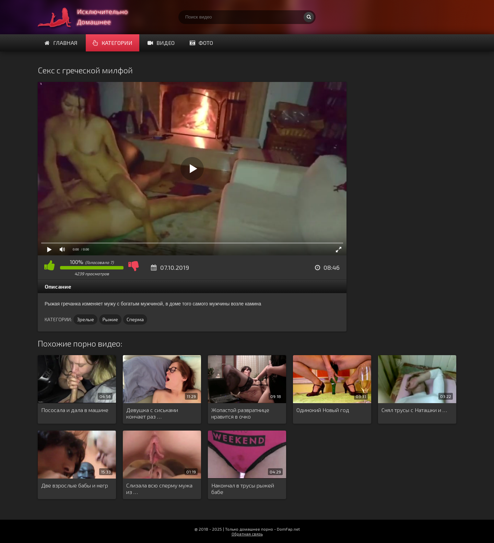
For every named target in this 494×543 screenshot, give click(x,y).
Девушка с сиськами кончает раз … (152, 413)
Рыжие (110, 319)
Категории (112, 42)
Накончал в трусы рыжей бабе (242, 488)
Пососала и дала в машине (74, 410)
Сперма (135, 319)
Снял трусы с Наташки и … (414, 410)
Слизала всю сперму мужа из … (159, 488)
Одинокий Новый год (322, 410)
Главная (61, 42)
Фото (201, 42)
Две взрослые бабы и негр (74, 485)
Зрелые (85, 319)
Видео (161, 42)
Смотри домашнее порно (89, 17)
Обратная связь (247, 533)
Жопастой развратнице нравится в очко (240, 413)
